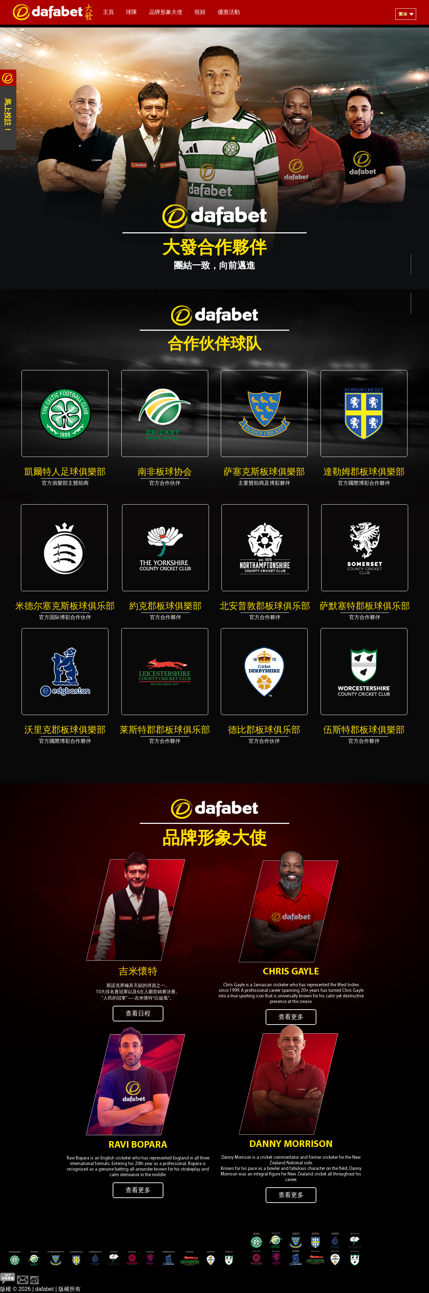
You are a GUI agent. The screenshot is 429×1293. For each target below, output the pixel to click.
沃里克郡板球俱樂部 (65, 730)
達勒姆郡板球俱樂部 (364, 472)
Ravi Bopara (137, 1145)
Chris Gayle (291, 972)
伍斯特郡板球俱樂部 (364, 730)
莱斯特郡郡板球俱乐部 (165, 730)
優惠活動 (229, 12)
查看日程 (138, 1014)
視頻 (199, 12)
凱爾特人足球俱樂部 (65, 472)
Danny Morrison (291, 1144)
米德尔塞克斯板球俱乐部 (65, 606)
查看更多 (290, 1017)
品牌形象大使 (166, 12)
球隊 (131, 12)
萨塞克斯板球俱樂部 (264, 472)
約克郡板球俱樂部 (165, 606)
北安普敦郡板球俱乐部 (265, 606)
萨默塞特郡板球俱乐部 (364, 606)
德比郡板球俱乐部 (264, 730)
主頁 (108, 12)
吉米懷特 (138, 972)
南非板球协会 (165, 472)
